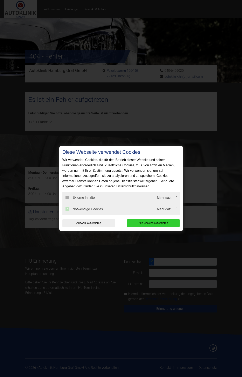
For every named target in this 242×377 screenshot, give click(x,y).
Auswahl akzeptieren (88, 222)
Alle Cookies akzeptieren (153, 222)
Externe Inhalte (80, 197)
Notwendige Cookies (84, 209)
